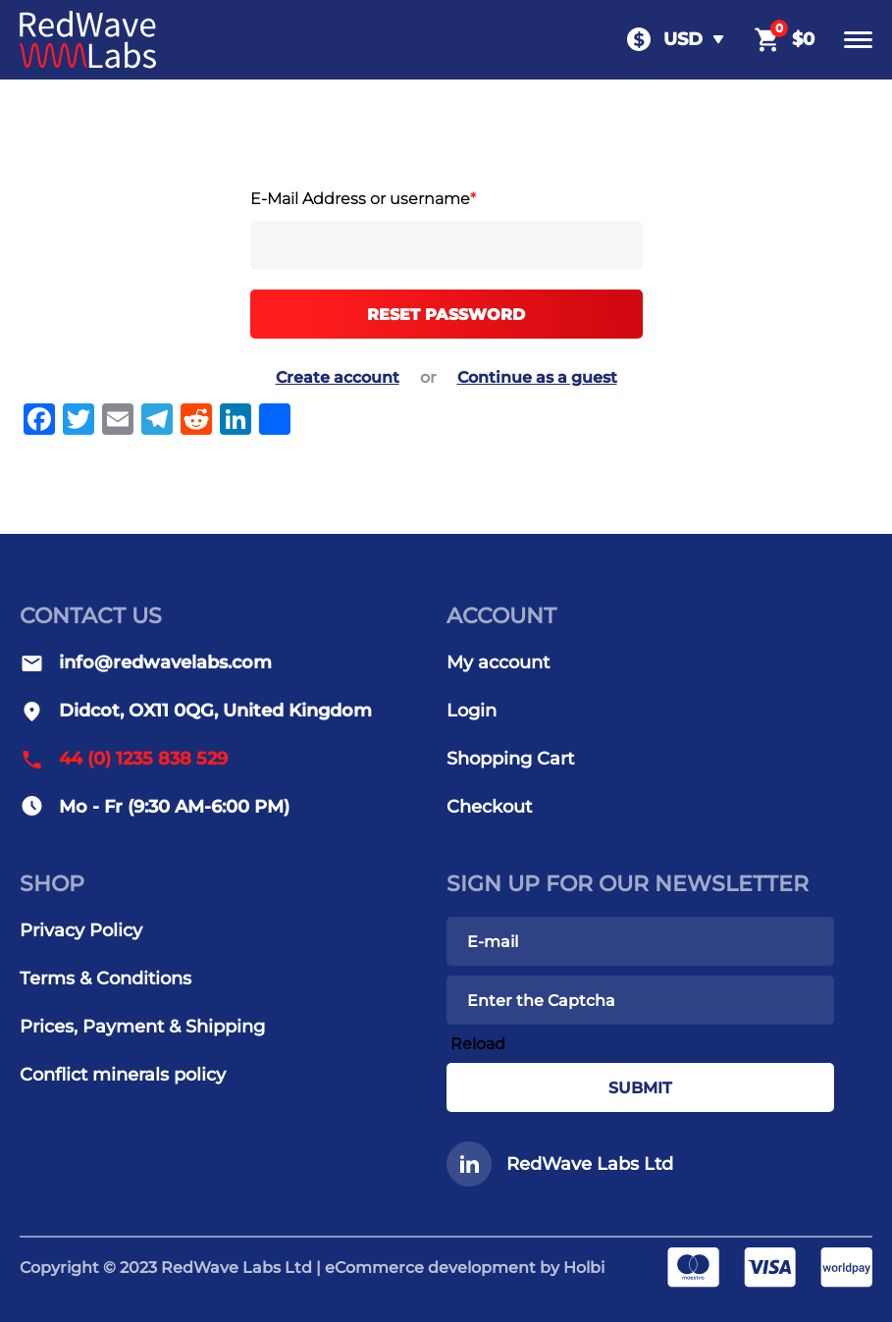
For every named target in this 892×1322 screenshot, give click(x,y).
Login (471, 710)
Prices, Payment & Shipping (142, 1026)
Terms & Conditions (105, 978)
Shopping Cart (510, 758)
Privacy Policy (81, 930)
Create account (337, 377)
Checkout (489, 807)
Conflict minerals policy (123, 1074)
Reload (477, 1043)
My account (498, 662)
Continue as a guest (537, 377)
